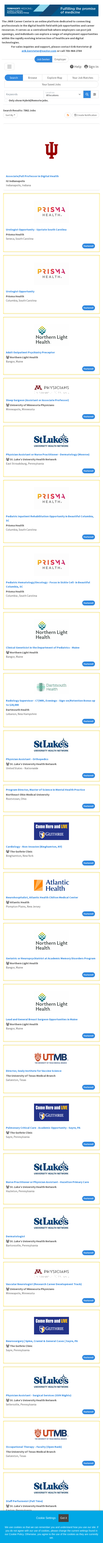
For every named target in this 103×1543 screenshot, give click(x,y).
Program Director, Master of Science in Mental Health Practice (45, 789)
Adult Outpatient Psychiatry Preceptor (30, 352)
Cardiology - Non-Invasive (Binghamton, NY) (34, 846)
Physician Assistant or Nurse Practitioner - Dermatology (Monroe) (48, 454)
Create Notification (85, 115)
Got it (63, 1517)
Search (14, 77)
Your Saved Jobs (51, 84)
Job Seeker (43, 59)
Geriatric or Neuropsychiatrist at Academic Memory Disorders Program (50, 958)
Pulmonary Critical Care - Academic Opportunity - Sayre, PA (43, 1127)
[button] (94, 94)
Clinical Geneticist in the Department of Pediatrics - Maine (42, 647)
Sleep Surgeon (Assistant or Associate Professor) (37, 400)
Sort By (9, 115)
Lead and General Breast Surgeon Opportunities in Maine (42, 1019)
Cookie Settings (46, 1517)
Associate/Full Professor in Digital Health (32, 176)
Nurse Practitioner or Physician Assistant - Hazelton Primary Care (47, 1182)
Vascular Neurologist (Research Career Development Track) (44, 1284)
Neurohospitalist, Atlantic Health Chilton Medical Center (42, 897)
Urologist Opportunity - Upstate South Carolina (36, 229)
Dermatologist (15, 1236)
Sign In (91, 66)
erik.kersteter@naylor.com (39, 51)
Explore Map (54, 77)
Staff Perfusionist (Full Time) (24, 1501)
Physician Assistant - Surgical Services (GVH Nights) (38, 1395)
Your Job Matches (82, 77)
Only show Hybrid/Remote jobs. (28, 100)
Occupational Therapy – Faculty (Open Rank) (34, 1446)
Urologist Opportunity (20, 291)
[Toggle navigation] (9, 66)
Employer (60, 59)
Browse (32, 77)
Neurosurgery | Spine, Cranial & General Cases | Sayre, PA (42, 1341)
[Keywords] (24, 94)
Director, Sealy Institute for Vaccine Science (33, 1070)
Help (76, 66)
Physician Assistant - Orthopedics (27, 759)
